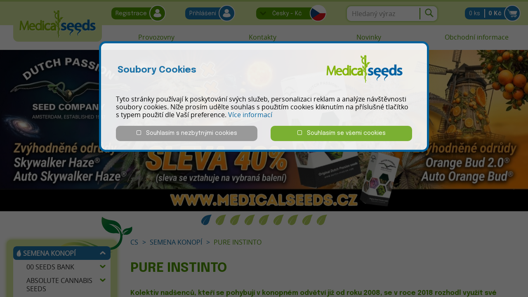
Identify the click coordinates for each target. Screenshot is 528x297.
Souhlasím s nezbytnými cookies (187, 133)
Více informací (250, 114)
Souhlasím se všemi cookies (341, 133)
